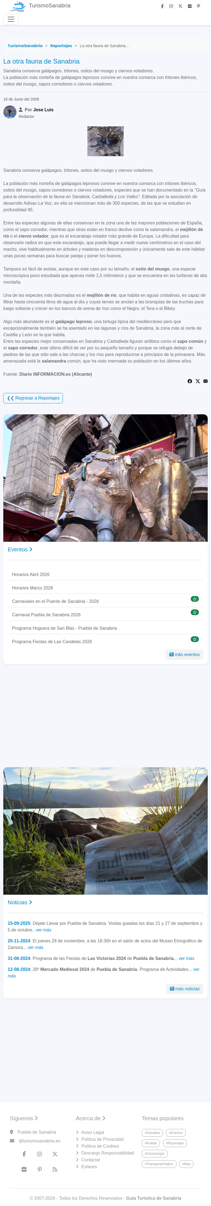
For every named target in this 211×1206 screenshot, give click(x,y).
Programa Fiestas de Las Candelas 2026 (52, 641)
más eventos (184, 654)
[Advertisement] (105, 715)
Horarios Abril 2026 (30, 574)
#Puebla (151, 1143)
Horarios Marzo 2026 (32, 588)
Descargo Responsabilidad (107, 1153)
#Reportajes (175, 1143)
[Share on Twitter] (198, 380)
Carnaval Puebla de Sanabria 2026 (46, 614)
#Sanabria (152, 1133)
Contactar (90, 1159)
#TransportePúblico (159, 1164)
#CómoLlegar (155, 1154)
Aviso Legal (92, 1132)
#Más (186, 1164)
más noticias (185, 989)
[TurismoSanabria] (25, 46)
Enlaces (89, 1166)
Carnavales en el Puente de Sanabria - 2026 (55, 601)
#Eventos (176, 1133)
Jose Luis (43, 109)
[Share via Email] (205, 380)
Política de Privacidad (102, 1139)
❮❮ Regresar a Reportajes (33, 398)
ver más (43, 930)
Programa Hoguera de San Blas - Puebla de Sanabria (64, 628)
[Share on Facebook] (190, 380)
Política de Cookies (100, 1146)
